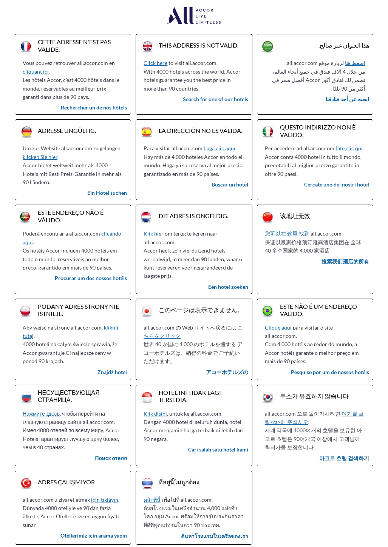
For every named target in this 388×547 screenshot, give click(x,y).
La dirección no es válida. (200, 130)
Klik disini (155, 413)
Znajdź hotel (112, 372)
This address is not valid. (198, 45)
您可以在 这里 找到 (287, 233)
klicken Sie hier (40, 157)
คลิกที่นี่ (152, 499)
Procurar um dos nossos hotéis (91, 278)
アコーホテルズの (227, 372)
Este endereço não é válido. (71, 216)
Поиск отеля (111, 458)
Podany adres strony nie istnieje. (78, 310)
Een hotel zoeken (228, 287)
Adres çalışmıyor (66, 481)
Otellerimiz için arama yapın (93, 535)
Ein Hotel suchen (107, 193)
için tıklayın (104, 499)
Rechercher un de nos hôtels (94, 107)
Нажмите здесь (41, 413)
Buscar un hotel (230, 184)
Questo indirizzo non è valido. (318, 130)
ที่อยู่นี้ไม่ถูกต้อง (179, 481)
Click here (155, 63)
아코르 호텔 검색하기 (344, 458)
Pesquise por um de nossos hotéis (330, 372)
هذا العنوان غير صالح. (343, 45)
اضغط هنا (355, 63)
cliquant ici (36, 71)
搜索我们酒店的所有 (345, 261)
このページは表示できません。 (201, 309)
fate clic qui (349, 148)
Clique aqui (278, 327)
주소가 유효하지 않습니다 (314, 395)
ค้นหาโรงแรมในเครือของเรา (214, 536)
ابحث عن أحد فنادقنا (347, 99)
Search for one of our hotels (215, 99)
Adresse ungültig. (67, 130)
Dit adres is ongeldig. (193, 215)
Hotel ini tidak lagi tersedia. (190, 396)
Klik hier (154, 233)
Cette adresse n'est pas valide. (74, 45)
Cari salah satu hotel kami (218, 449)
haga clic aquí (219, 148)
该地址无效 (295, 215)
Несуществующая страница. (69, 396)
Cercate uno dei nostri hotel (336, 184)
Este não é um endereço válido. (318, 310)
